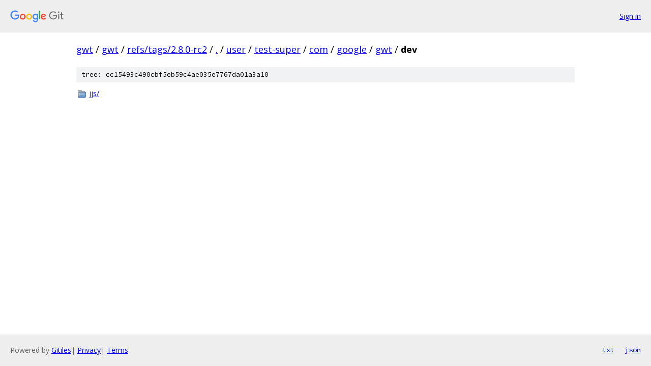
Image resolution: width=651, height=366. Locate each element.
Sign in (630, 16)
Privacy (89, 350)
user (236, 49)
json (633, 349)
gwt (84, 49)
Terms (117, 350)
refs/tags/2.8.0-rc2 (167, 49)
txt (608, 349)
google (352, 49)
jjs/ (94, 93)
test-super (277, 49)
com (318, 49)
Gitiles (61, 350)
